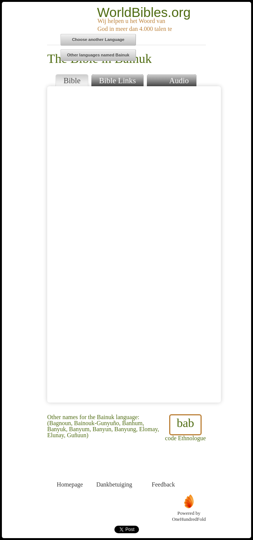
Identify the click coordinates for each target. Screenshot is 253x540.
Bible (71, 80)
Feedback (163, 470)
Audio (171, 79)
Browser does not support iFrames (134, 244)
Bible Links (117, 80)
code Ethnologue (185, 427)
